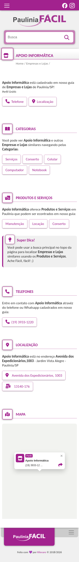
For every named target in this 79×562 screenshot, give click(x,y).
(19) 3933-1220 (19, 322)
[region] (39, 476)
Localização (42, 101)
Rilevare (41, 552)
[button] (39, 473)
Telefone (14, 101)
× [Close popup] (61, 455)
